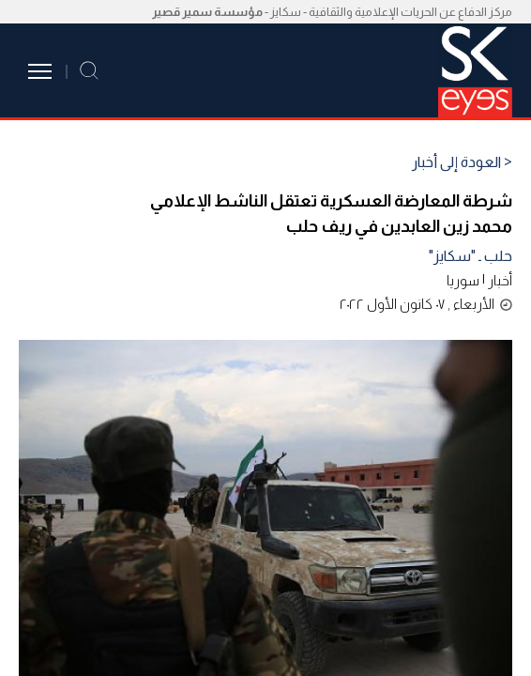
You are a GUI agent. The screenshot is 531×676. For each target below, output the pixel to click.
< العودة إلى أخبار (462, 162)
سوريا (463, 280)
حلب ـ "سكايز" (470, 256)
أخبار (500, 280)
